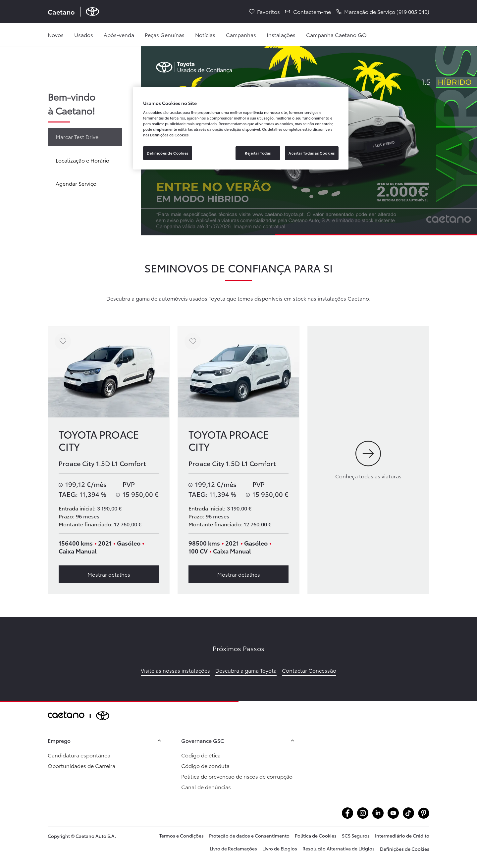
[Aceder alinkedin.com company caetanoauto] (378, 813)
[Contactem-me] (308, 12)
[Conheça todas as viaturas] (368, 460)
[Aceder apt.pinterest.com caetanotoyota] (423, 813)
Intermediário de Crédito (402, 835)
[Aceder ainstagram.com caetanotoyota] (362, 813)
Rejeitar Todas (258, 153)
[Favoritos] (264, 12)
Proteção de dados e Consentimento (249, 835)
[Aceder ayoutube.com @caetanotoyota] (393, 813)
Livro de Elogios (279, 848)
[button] (382, 12)
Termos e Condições (181, 835)
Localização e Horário (82, 160)
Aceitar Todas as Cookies (312, 153)
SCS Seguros (356, 835)
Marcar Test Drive (77, 136)
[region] (240, 128)
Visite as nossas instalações (175, 670)
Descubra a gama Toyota (246, 670)
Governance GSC (238, 740)
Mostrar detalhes (108, 574)
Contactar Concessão (309, 670)
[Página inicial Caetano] (73, 12)
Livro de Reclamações (233, 848)
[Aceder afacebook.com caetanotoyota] (347, 813)
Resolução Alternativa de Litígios (338, 848)
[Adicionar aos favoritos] (63, 341)
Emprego (105, 740)
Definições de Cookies (404, 848)
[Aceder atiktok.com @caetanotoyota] (408, 813)
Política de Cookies (316, 835)
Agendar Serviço (76, 183)
